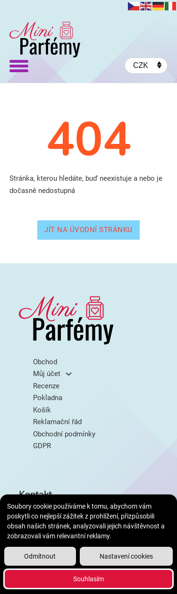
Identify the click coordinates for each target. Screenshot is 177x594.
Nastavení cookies (126, 556)
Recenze (46, 386)
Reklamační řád (57, 422)
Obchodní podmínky (64, 434)
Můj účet (46, 373)
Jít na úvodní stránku (88, 230)
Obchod (45, 362)
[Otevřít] (18, 65)
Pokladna (47, 397)
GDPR (42, 446)
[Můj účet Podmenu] (68, 373)
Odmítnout (40, 556)
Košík (42, 410)
